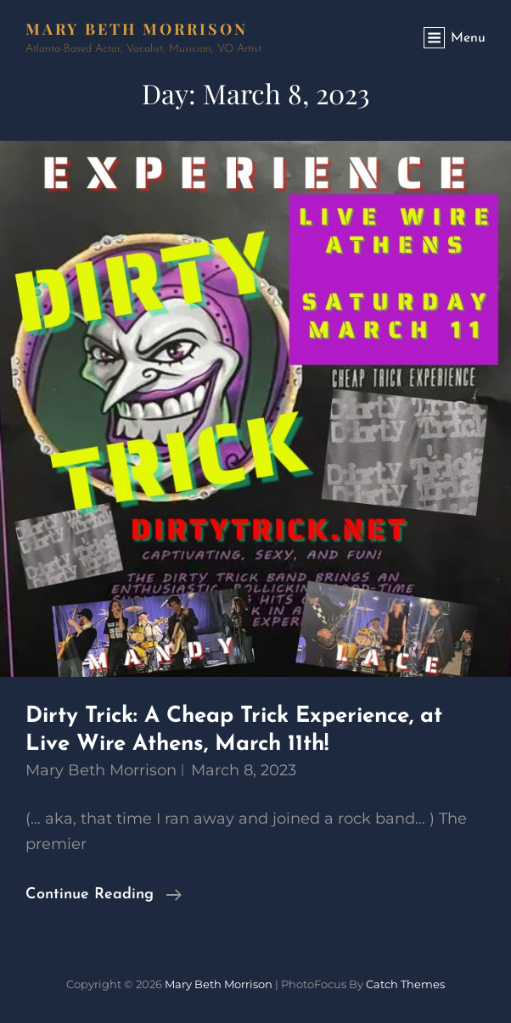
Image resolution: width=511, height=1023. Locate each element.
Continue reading (103, 895)
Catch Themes (405, 984)
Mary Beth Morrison (136, 29)
